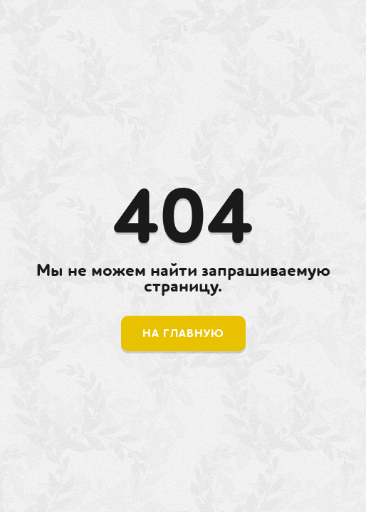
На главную (183, 333)
